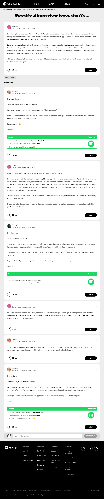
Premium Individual (68, 452)
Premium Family (70, 462)
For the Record (28, 460)
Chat (51, 3)
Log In (93, 4)
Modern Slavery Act (11, 495)
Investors (40, 465)
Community (11, 4)
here (14, 255)
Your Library (27, 10)
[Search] (86, 4)
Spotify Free (69, 474)
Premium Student (68, 468)
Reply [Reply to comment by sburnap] (91, 70)
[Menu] (99, 3)
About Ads (57, 490)
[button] (96, 27)
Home (14, 10)
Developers (41, 455)
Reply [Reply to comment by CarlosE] (91, 295)
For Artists (41, 451)
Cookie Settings (45, 490)
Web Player (55, 455)
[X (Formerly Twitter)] (90, 448)
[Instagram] (83, 448)
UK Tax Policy (24, 495)
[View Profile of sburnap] (15, 26)
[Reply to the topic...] (47, 436)
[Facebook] (96, 448)
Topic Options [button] (9, 77)
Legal (6, 490)
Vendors (40, 470)
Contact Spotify (56, 467)
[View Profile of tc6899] (14, 339)
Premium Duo (70, 458)
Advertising (41, 460)
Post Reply (90, 436)
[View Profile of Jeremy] (15, 91)
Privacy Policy (33, 490)
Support (54, 451)
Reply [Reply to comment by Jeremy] (91, 155)
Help (37, 3)
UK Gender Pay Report (38, 495)
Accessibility (67, 490)
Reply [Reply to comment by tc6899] (91, 358)
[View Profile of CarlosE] (15, 225)
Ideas (67, 3)
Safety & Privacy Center (18, 490)
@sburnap (16, 99)
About (25, 451)
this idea (57, 247)
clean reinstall (44, 116)
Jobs (25, 455)
